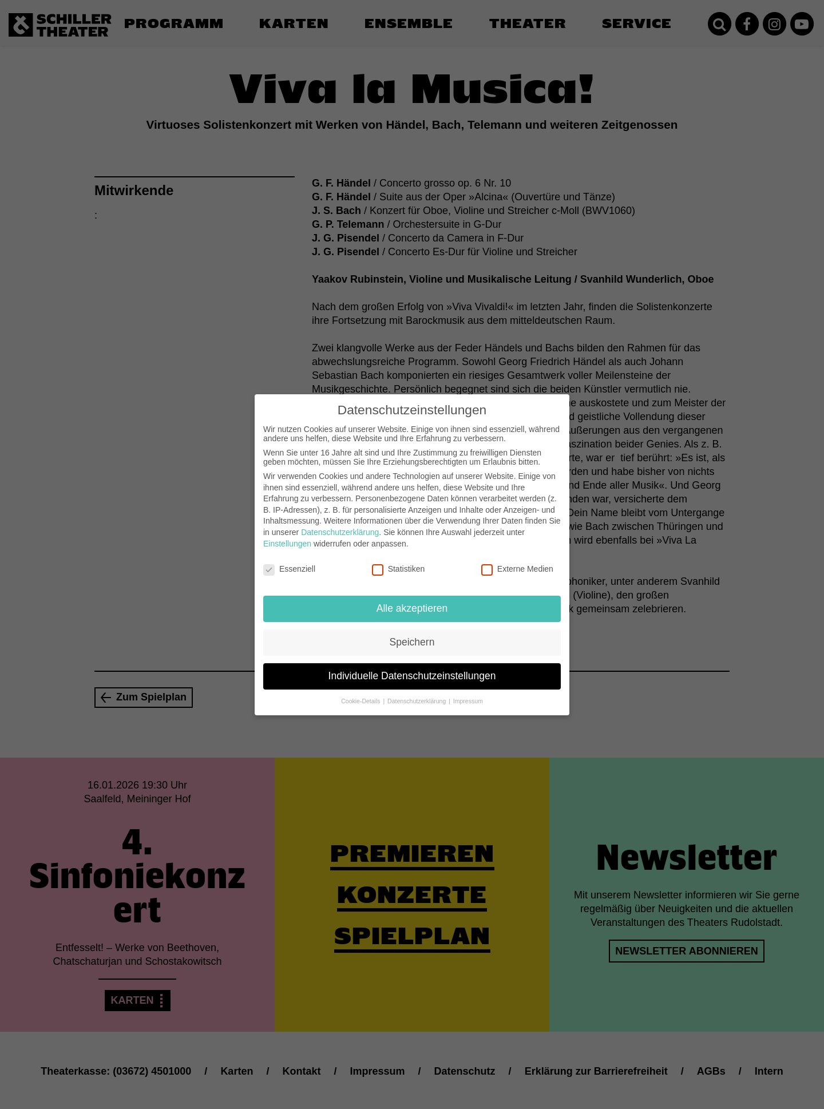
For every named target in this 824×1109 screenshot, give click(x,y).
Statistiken (398, 561)
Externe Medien (517, 561)
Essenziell (289, 561)
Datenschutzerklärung (340, 524)
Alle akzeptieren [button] (412, 600)
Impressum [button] (468, 693)
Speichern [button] (412, 634)
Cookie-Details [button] (361, 693)
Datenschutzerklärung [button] (417, 693)
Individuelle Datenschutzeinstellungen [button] (412, 668)
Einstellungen (287, 535)
